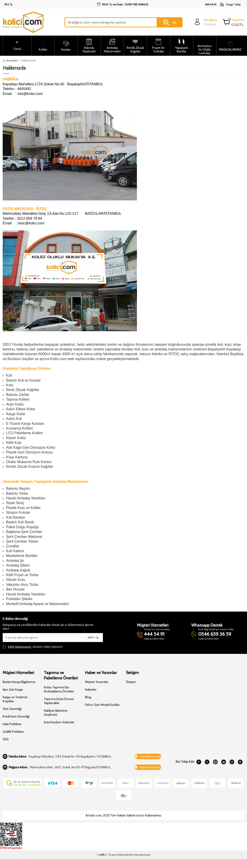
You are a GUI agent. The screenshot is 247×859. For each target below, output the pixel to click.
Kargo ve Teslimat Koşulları (15, 699)
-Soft (100, 854)
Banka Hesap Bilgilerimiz (19, 682)
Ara (169, 22)
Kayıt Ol (93, 637)
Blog (88, 697)
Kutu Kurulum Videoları (59, 722)
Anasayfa (10, 60)
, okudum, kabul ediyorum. (33, 647)
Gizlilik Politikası (13, 732)
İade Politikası (12, 724)
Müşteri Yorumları (96, 682)
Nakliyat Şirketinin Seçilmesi (56, 713)
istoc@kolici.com (31, 223)
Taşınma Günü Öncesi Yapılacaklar (59, 701)
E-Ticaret (111, 854)
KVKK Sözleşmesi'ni (19, 646)
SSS (6, 739)
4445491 (24, 89)
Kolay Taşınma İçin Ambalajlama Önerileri (59, 689)
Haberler (90, 689)
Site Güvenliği (12, 709)
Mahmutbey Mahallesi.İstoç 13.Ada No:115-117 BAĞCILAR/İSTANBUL (62, 213)
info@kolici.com (30, 94)
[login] (205, 21)
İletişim (131, 682)
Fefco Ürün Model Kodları (102, 705)
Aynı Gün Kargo (13, 689)
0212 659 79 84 (29, 218)
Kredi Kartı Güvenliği (16, 716)
